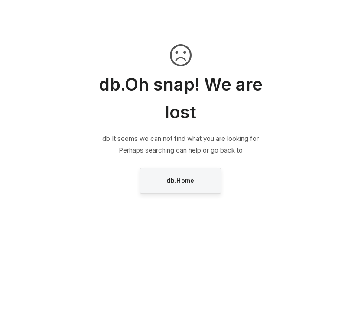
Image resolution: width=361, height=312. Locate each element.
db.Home (180, 180)
